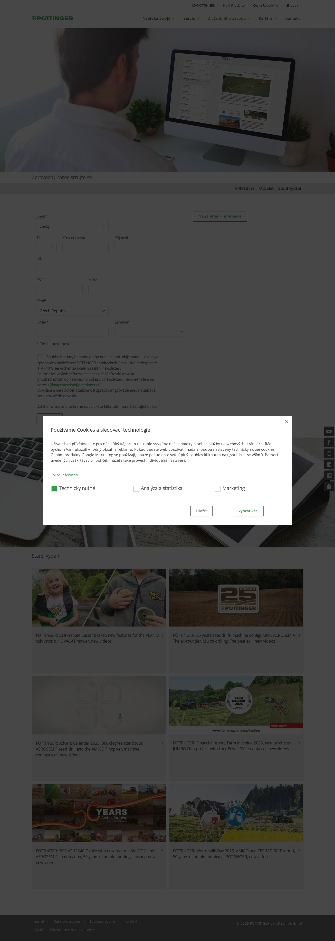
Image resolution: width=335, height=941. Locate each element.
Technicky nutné (77, 488)
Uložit (201, 511)
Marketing (233, 488)
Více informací (65, 474)
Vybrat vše (248, 511)
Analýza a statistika (161, 488)
